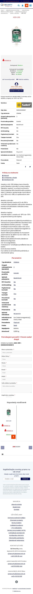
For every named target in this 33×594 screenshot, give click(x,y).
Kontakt (16, 510)
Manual (6, 176)
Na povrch (17, 314)
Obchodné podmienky (16, 538)
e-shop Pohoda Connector (24, 588)
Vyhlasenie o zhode (10, 178)
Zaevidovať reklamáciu (16, 540)
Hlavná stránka (16, 504)
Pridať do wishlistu (22, 79)
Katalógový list (9, 180)
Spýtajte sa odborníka (16, 90)
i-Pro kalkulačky (16, 528)
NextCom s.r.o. (17, 591)
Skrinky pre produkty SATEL (16, 530)
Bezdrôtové (17, 278)
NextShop (15, 588)
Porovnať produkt (9, 79)
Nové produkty (16, 523)
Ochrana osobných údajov (16, 518)
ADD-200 (8, 421)
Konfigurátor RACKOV (16, 535)
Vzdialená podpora (16, 525)
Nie (15, 282)
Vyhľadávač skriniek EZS (17, 533)
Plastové (16, 323)
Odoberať (25, 479)
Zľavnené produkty (16, 520)
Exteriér (16, 273)
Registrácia (16, 507)
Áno (15, 294)
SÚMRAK (16, 262)
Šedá (15, 325)
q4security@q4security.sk (12, 1)
